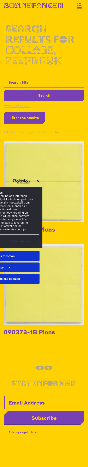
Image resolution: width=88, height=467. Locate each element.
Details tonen (20, 241)
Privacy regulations (23, 432)
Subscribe (44, 418)
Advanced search (17, 105)
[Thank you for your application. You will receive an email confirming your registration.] (81, 4)
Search (44, 95)
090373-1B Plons (29, 332)
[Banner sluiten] (38, 181)
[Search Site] (44, 82)
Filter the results (24, 117)
